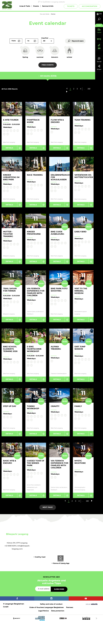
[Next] (96, 617)
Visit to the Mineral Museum (80, 290)
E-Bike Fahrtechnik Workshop (34, 348)
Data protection (57, 610)
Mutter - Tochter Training (8, 234)
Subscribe (59, 588)
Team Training (82, 120)
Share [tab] (99, 67)
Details (9, 148)
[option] (51, 617)
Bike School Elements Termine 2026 (10, 348)
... (84, 89)
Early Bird (80, 232)
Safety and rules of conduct (51, 603)
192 (89, 89)
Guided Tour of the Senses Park (35, 462)
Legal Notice (43, 610)
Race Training (35, 175)
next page (48, 506)
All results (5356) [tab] (47, 76)
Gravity (55, 406)
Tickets (70, 6)
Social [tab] (99, 59)
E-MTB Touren (10, 120)
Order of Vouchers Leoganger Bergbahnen (46, 606)
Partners (69, 606)
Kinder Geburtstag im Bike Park (11, 177)
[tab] (99, 14)
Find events (47, 65)
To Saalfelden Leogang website (51, 2)
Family (78, 406)
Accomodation (89, 6)
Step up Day (9, 406)
